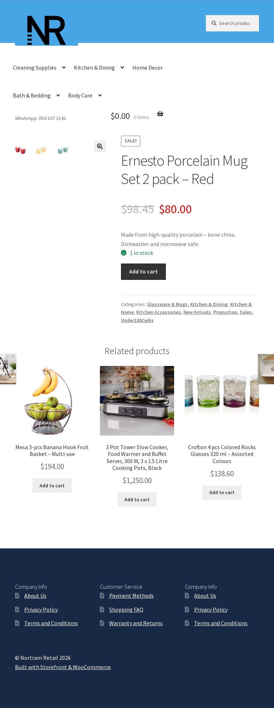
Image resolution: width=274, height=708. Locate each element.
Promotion (225, 312)
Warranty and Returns (136, 623)
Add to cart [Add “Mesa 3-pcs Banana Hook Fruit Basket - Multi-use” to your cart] (52, 485)
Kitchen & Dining (94, 67)
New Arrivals (197, 312)
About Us (35, 595)
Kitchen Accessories (158, 312)
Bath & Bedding (32, 95)
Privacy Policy (41, 609)
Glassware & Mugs (167, 304)
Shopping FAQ (126, 609)
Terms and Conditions (51, 623)
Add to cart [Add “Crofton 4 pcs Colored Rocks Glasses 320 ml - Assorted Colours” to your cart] (221, 492)
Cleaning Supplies (34, 67)
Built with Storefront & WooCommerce (63, 667)
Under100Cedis (137, 320)
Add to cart (143, 271)
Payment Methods (131, 595)
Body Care (80, 95)
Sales (246, 312)
